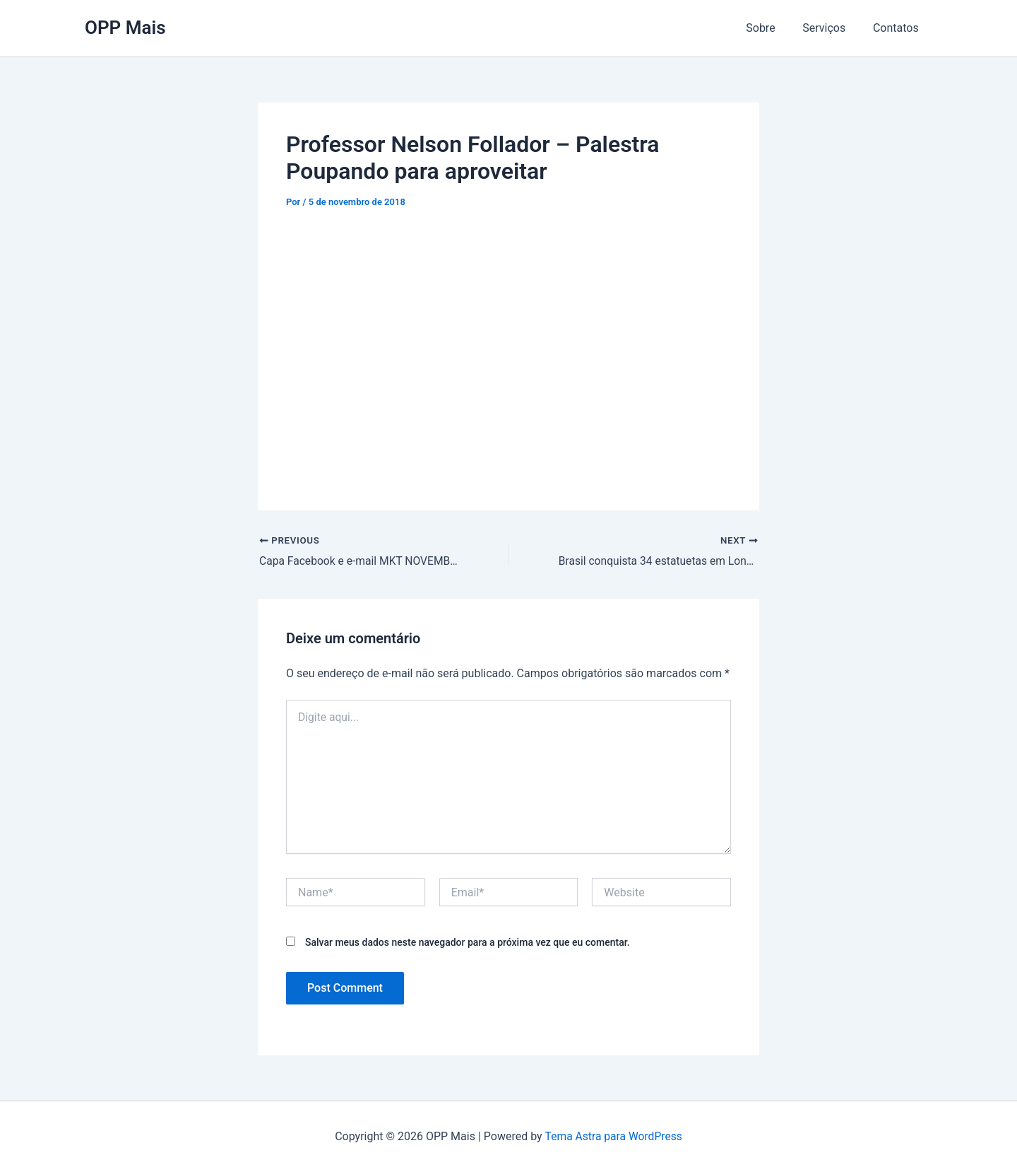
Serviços (830, 28)
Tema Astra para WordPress (613, 1136)
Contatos (898, 28)
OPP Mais (125, 27)
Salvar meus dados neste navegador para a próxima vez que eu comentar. (467, 943)
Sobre (772, 28)
